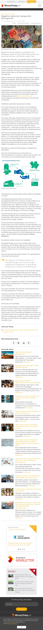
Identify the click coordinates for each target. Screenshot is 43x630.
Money (11, 1)
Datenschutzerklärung (12, 623)
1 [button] (18, 549)
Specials (21, 1)
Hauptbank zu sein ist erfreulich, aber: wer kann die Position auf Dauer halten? (27, 397)
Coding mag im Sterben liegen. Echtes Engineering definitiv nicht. (24, 583)
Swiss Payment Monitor (25, 96)
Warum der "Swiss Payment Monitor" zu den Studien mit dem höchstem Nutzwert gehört (28, 460)
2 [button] (20, 549)
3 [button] (22, 549)
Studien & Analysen (36, 23)
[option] (21, 536)
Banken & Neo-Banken (23, 23)
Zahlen (14, 23)
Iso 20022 (31, 1)
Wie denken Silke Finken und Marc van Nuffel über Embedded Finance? (25, 590)
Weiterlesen (26, 362)
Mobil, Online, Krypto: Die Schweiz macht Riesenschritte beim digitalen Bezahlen (26, 426)
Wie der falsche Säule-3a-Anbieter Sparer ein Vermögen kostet (24, 576)
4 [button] (24, 549)
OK (21, 627)
